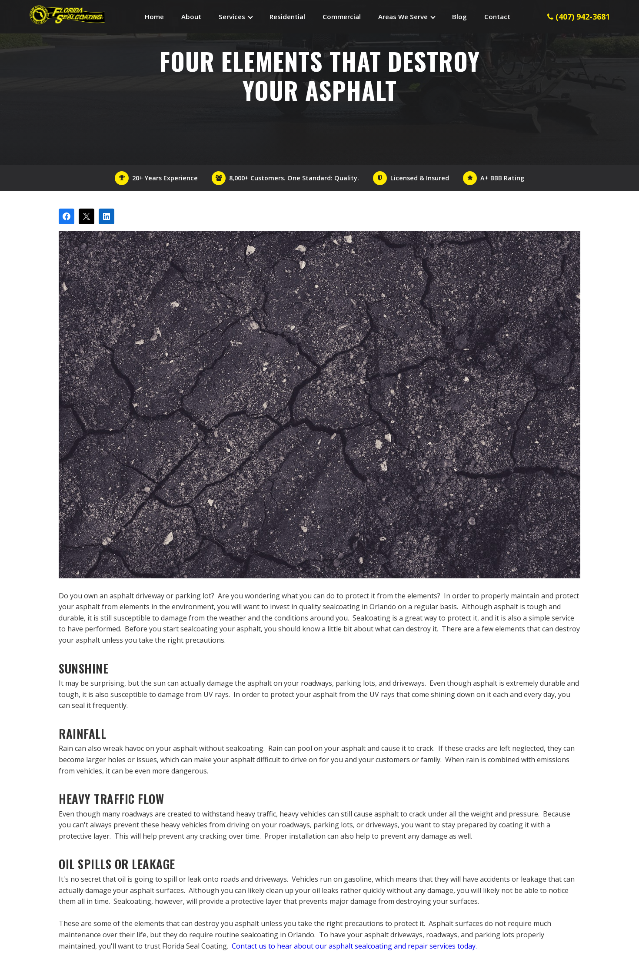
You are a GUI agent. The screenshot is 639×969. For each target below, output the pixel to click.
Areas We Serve (403, 16)
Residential (287, 16)
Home (154, 16)
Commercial (342, 16)
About (191, 16)
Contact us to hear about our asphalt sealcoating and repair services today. (354, 946)
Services (232, 16)
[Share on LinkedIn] (106, 216)
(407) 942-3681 (578, 16)
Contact (497, 16)
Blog (459, 16)
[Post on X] (86, 216)
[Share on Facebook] (66, 216)
